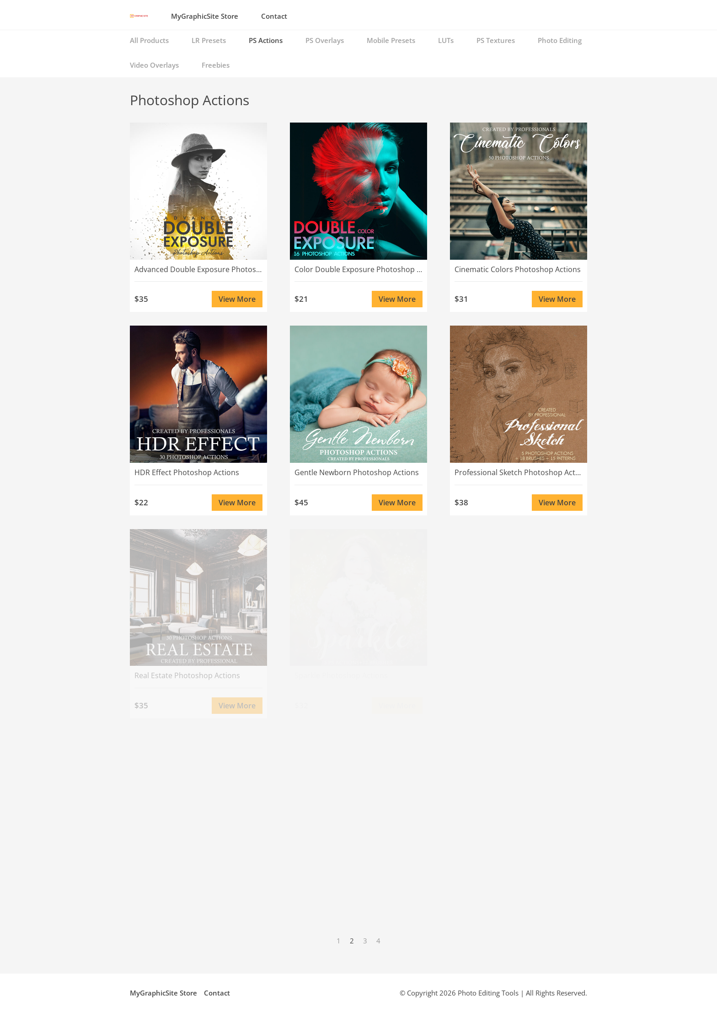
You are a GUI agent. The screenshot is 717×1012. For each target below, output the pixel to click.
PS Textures (495, 40)
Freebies (216, 65)
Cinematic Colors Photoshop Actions (518, 269)
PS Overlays (324, 40)
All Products (149, 40)
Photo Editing (560, 40)
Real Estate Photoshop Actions (187, 675)
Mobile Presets (391, 40)
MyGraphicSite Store (204, 16)
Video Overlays (154, 65)
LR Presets (209, 40)
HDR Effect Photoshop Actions (186, 472)
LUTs (446, 40)
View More (237, 299)
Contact (274, 16)
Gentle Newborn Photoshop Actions (356, 472)
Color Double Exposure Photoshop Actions (358, 269)
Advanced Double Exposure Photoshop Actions (198, 269)
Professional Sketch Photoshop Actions (519, 472)
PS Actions (266, 40)
